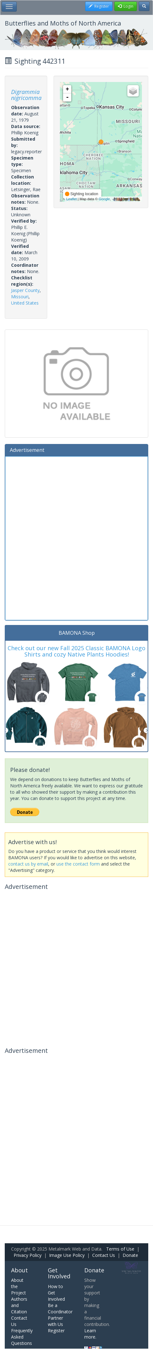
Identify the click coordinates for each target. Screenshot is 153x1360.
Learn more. (90, 1334)
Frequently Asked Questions (22, 1337)
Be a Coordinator (60, 1308)
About (19, 1270)
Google (104, 199)
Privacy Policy (27, 1255)
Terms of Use (120, 1249)
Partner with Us (55, 1321)
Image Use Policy (67, 1255)
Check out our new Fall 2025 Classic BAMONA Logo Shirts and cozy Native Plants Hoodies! (76, 651)
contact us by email (28, 864)
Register (56, 1331)
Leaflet (71, 199)
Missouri (20, 297)
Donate (130, 1255)
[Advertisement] (76, 537)
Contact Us (103, 1255)
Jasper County (25, 290)
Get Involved (59, 1273)
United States (25, 303)
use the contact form (78, 864)
